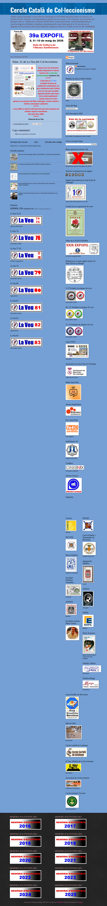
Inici (36, 142)
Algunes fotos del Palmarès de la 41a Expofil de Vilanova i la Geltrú (38, 193)
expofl (35, 209)
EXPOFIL (14, 208)
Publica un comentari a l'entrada (25, 134)
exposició (27, 209)
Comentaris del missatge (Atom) (30, 146)
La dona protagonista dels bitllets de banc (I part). (34, 164)
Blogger (80, 902)
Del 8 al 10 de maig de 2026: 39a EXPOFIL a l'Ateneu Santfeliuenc (39, 154)
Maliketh (60, 902)
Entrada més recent (18, 142)
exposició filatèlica (44, 209)
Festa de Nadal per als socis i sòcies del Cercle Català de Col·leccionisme (36, 184)
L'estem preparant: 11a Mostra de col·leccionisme (34, 174)
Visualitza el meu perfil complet (85, 69)
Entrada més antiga (53, 142)
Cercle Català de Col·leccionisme (52, 9)
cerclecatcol (81, 66)
